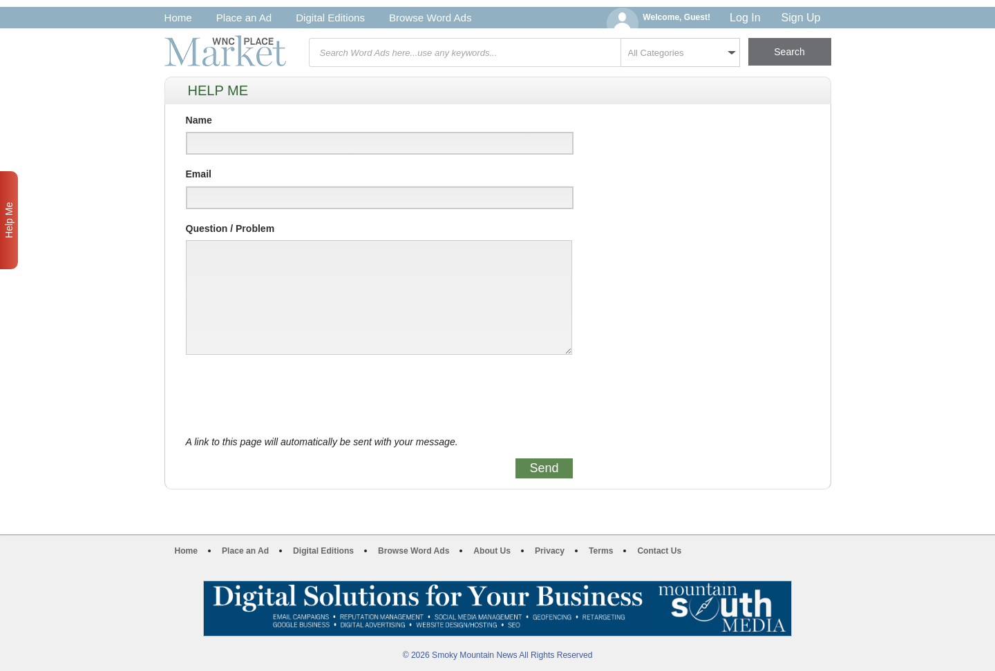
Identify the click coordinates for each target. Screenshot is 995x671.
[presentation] (291, 395)
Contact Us (659, 551)
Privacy (550, 551)
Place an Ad (244, 17)
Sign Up (801, 17)
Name (199, 120)
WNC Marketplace (225, 50)
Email (198, 173)
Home (178, 17)
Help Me (9, 220)
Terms (601, 551)
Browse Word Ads (430, 17)
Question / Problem (230, 228)
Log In (745, 17)
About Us (492, 551)
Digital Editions (330, 17)
